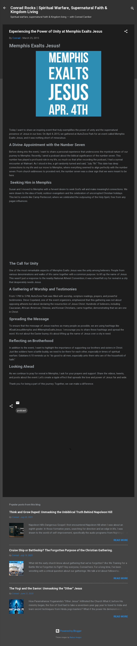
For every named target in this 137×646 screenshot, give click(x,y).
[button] (126, 31)
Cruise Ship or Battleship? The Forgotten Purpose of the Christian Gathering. (61, 550)
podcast (21, 410)
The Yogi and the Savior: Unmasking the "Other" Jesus (45, 588)
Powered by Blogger (69, 630)
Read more (121, 540)
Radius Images (75, 637)
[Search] (132, 9)
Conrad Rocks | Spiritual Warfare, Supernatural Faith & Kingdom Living (58, 10)
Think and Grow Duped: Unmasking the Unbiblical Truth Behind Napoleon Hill (60, 512)
